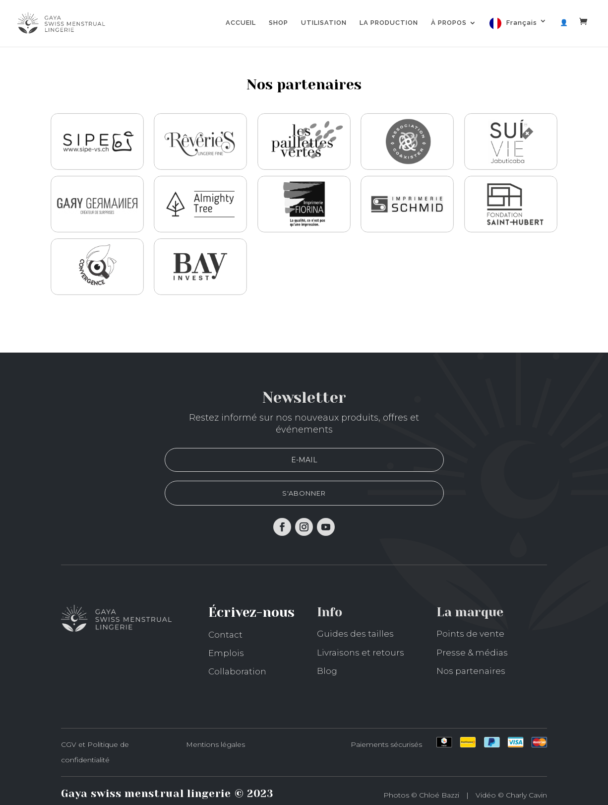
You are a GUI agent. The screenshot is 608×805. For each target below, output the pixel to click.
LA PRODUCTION (389, 22)
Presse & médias (472, 653)
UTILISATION (324, 22)
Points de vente (470, 634)
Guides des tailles (355, 634)
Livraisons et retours (360, 653)
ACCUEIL (241, 22)
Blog (327, 671)
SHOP (278, 22)
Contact (225, 635)
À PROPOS (449, 22)
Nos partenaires (470, 671)
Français (521, 22)
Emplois (226, 653)
